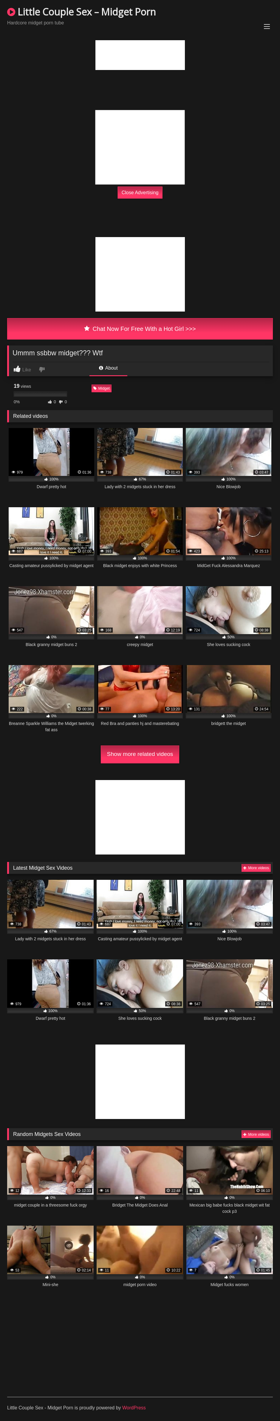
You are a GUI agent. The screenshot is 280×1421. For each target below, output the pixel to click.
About (108, 368)
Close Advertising (140, 192)
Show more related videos (140, 754)
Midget (101, 388)
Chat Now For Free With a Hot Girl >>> (140, 329)
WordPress (134, 1407)
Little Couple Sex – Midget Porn (81, 11)
